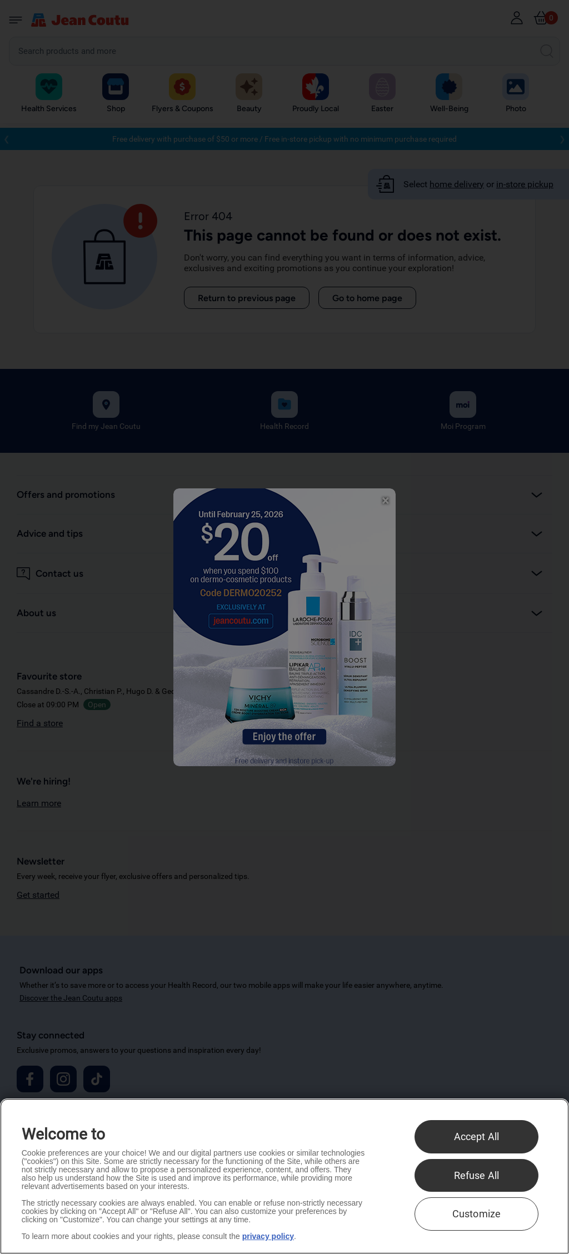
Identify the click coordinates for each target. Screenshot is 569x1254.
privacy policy (268, 1236)
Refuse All (477, 1175)
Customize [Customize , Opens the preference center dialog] (476, 1214)
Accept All (477, 1136)
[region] (284, 1176)
